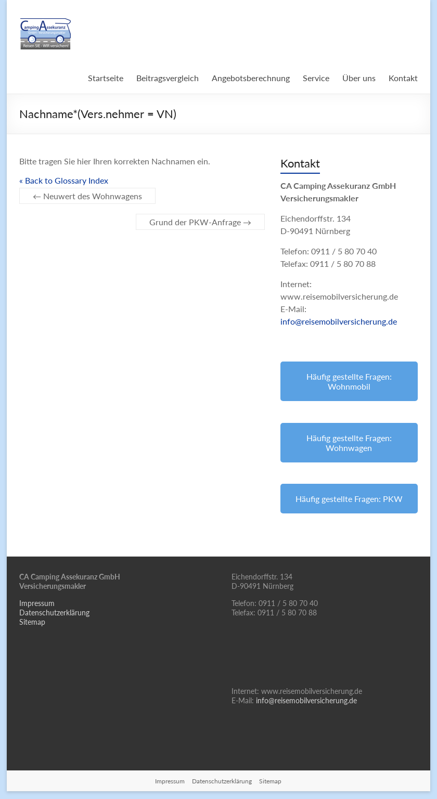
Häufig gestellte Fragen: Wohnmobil (349, 381)
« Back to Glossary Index (63, 180)
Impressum (37, 603)
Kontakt (403, 78)
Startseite (105, 78)
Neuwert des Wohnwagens (87, 196)
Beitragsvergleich (167, 78)
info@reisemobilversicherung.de (338, 321)
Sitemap (32, 621)
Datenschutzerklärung (54, 612)
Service (316, 78)
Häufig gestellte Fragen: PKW (349, 499)
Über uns (359, 78)
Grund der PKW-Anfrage (200, 222)
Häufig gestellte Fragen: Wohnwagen (349, 443)
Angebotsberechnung (251, 78)
